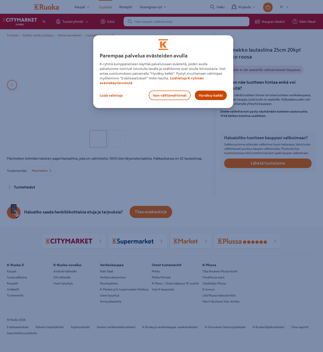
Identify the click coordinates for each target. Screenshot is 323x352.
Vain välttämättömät (170, 95)
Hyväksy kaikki (211, 95)
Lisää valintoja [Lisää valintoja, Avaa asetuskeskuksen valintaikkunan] (111, 95)
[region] (163, 71)
